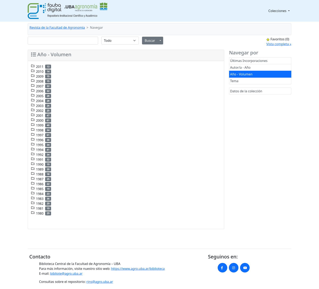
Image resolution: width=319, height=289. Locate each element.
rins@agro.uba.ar (99, 281)
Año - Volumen (241, 74)
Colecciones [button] (277, 11)
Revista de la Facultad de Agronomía (57, 27)
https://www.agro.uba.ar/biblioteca (138, 268)
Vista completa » (278, 44)
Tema (234, 81)
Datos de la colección (246, 91)
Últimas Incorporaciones (249, 60)
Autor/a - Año (240, 67)
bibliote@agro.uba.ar (66, 273)
